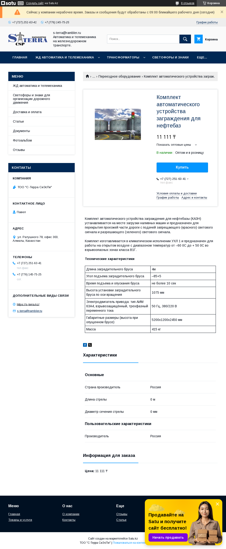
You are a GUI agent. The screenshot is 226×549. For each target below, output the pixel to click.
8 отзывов (187, 3)
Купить (182, 167)
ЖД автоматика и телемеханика (65, 57)
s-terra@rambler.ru (29, 311)
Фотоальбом (22, 140)
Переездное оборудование (119, 76)
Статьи (18, 121)
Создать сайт (35, 3)
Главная (19, 57)
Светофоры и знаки (170, 57)
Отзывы (19, 150)
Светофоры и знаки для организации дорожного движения (31, 98)
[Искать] (185, 39)
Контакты (68, 520)
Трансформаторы (123, 57)
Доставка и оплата (27, 112)
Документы (21, 131)
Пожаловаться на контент (129, 542)
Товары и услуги (20, 520)
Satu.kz (133, 538)
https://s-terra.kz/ (28, 304)
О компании (70, 514)
